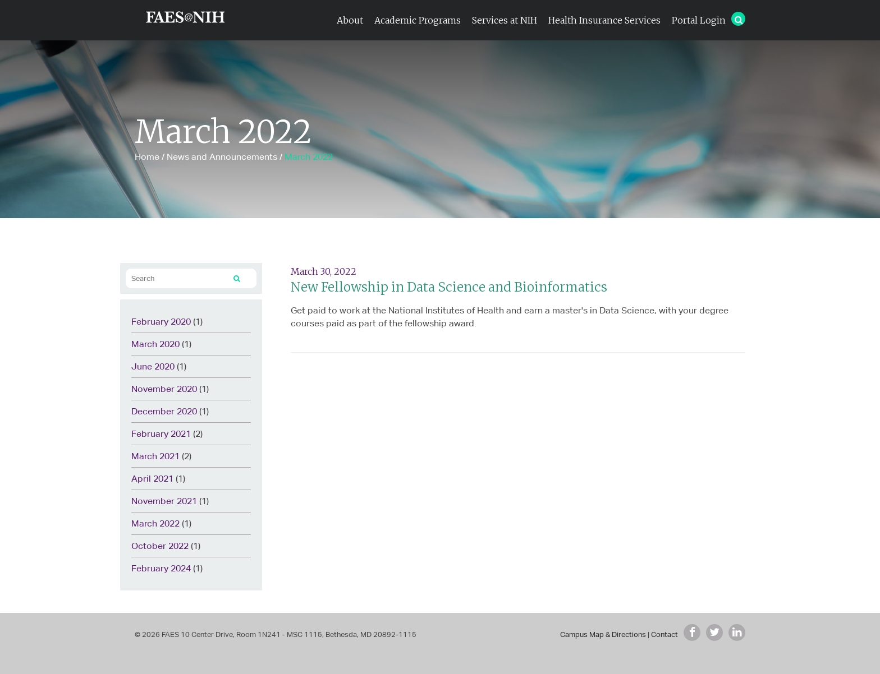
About (350, 20)
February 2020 (161, 321)
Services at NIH (504, 20)
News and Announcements (222, 156)
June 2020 (153, 366)
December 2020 (164, 411)
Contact (664, 634)
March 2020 (155, 344)
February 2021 (161, 433)
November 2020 (164, 389)
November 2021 (164, 501)
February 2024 (161, 568)
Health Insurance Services (604, 20)
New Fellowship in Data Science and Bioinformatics (449, 287)
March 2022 (155, 523)
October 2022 (160, 546)
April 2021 (152, 478)
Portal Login (699, 20)
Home (147, 156)
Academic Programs (417, 20)
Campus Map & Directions (603, 634)
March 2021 (155, 456)
